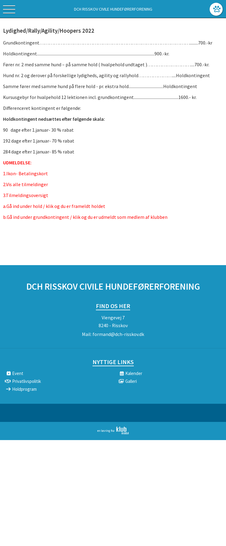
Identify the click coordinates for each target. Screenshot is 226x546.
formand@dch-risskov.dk (118, 334)
